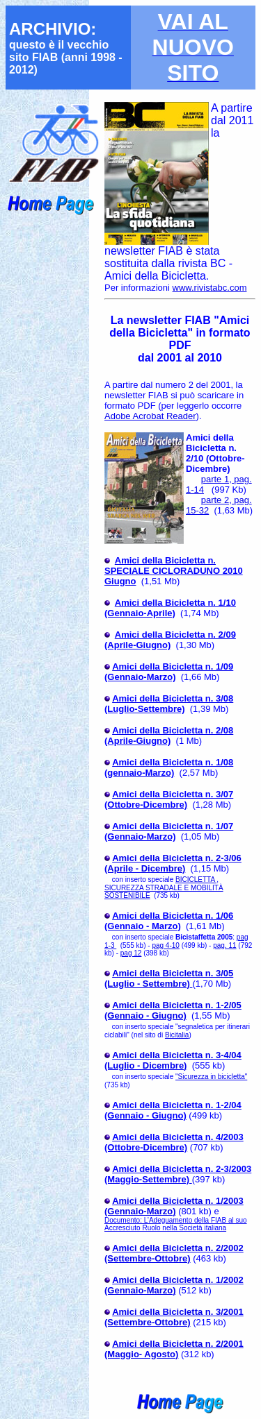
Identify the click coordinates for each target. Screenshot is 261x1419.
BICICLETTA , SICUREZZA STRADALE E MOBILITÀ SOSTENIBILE (163, 887)
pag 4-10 (165, 945)
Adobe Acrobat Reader (150, 416)
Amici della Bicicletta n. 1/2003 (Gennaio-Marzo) (174, 1206)
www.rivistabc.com (210, 287)
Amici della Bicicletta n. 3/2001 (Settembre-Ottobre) (174, 1317)
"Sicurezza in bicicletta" (211, 1076)
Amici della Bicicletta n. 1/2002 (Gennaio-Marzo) (174, 1285)
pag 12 (131, 953)
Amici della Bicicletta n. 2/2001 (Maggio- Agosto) (174, 1349)
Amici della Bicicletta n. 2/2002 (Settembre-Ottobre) (174, 1253)
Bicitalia (177, 1035)
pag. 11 (224, 945)
